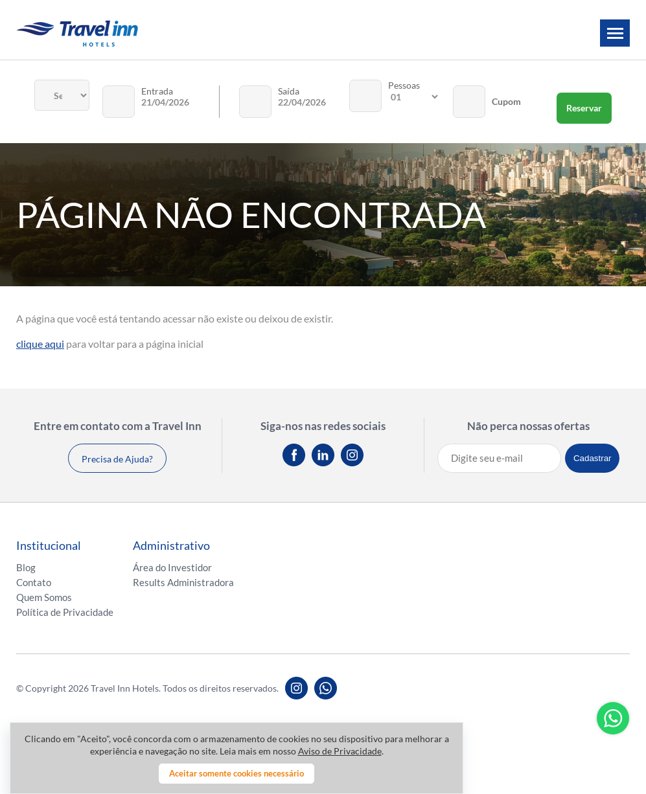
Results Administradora (183, 582)
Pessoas (404, 85)
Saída (288, 90)
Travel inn (77, 33)
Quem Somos (44, 597)
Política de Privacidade (64, 612)
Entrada (157, 90)
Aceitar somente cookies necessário (236, 773)
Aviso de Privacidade (340, 750)
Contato (33, 582)
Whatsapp (613, 718)
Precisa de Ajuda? (117, 458)
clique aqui (40, 343)
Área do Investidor (172, 567)
